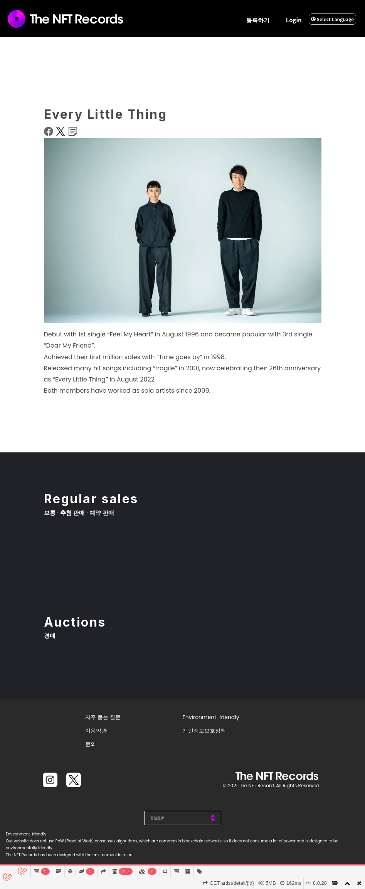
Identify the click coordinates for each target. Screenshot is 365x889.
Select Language (332, 19)
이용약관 (96, 730)
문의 (90, 744)
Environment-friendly (211, 717)
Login (294, 20)
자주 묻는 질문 (102, 717)
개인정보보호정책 (204, 730)
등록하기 (257, 20)
